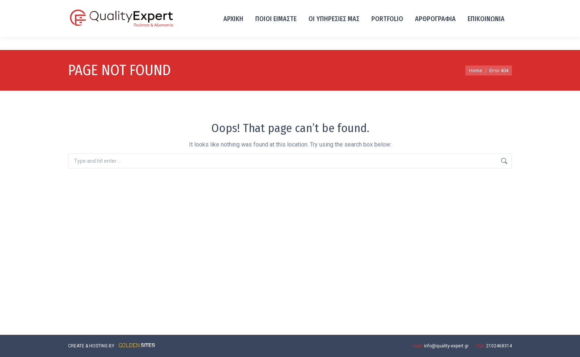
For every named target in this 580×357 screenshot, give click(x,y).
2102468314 (84, 6)
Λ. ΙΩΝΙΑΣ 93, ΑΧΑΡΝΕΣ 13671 (139, 6)
